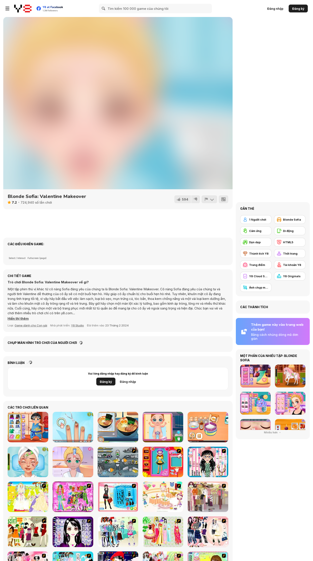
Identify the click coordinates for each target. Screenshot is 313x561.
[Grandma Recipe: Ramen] (118, 427)
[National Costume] (163, 532)
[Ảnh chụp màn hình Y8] (255, 287)
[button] (18, 318)
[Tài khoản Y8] (289, 264)
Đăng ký (298, 8)
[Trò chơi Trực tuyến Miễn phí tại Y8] (23, 8)
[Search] (103, 8)
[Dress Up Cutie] (208, 462)
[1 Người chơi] (255, 219)
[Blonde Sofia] (289, 219)
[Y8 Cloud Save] (255, 276)
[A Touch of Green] (73, 497)
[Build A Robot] (118, 462)
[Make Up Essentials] (73, 532)
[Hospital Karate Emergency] (28, 427)
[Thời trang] (289, 253)
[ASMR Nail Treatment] (73, 427)
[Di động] (289, 230)
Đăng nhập (275, 8)
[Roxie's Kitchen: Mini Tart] (208, 427)
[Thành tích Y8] (255, 253)
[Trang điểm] (255, 264)
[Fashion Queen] (118, 497)
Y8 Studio (77, 325)
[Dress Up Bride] (28, 497)
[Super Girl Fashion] (28, 532)
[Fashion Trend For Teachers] (208, 497)
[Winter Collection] (118, 532)
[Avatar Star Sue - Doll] (163, 462)
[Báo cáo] (209, 199)
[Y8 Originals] (289, 276)
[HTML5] (289, 242)
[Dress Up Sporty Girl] (208, 532)
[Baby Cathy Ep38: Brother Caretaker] (163, 427)
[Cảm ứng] (255, 230)
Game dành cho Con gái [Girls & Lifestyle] (31, 325)
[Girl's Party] (163, 497)
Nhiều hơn (273, 432)
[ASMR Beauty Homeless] (28, 462)
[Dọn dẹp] (255, 242)
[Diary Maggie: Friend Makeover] (73, 462)
